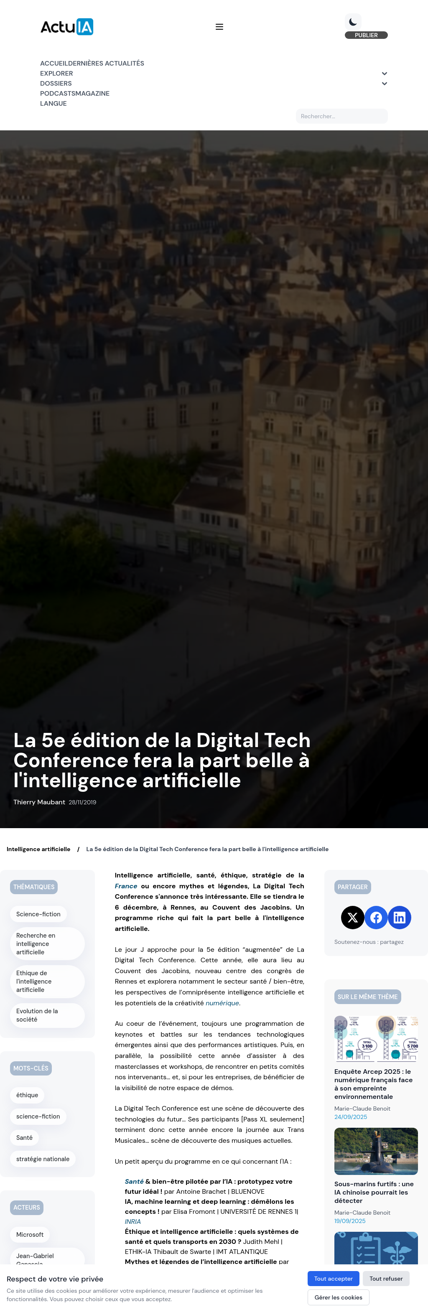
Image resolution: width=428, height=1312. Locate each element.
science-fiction (38, 1106)
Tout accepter (333, 1278)
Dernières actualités (106, 63)
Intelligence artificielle (38, 849)
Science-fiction (38, 914)
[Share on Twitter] (352, 917)
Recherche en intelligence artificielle (47, 939)
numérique (222, 1003)
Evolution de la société (37, 1006)
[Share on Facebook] (376, 917)
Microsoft (30, 1223)
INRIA (133, 1221)
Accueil (54, 63)
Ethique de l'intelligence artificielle (34, 972)
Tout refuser (386, 1278)
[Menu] (219, 26)
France (126, 886)
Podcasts (57, 93)
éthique (27, 1085)
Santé (134, 1181)
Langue (53, 103)
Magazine (92, 93)
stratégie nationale (43, 1148)
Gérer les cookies (338, 1297)
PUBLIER (366, 35)
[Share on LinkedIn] (399, 917)
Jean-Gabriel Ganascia (35, 1248)
